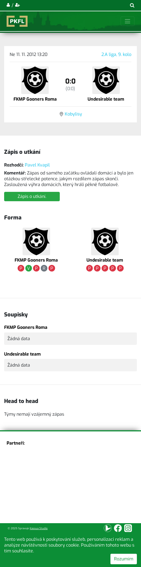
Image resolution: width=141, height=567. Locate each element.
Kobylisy (73, 114)
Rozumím (123, 559)
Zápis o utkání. (32, 196)
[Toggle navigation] (127, 21)
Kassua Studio (39, 528)
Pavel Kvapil (37, 165)
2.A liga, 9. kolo (116, 54)
